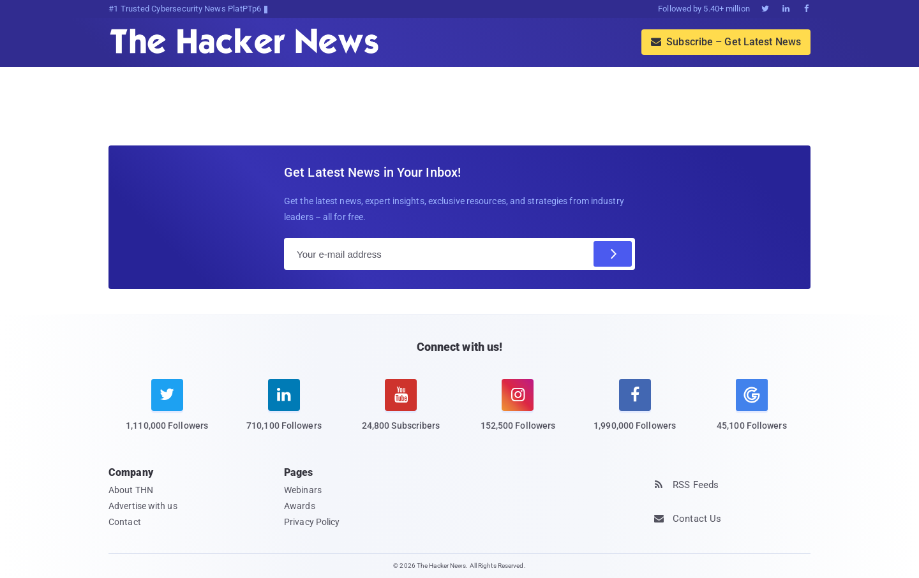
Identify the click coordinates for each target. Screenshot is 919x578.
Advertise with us (142, 506)
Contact (124, 522)
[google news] (751, 407)
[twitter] (167, 412)
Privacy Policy (312, 522)
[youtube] (401, 412)
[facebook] (635, 412)
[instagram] (518, 412)
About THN (130, 490)
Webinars (303, 490)
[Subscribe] (613, 254)
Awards (299, 506)
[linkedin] (284, 412)
